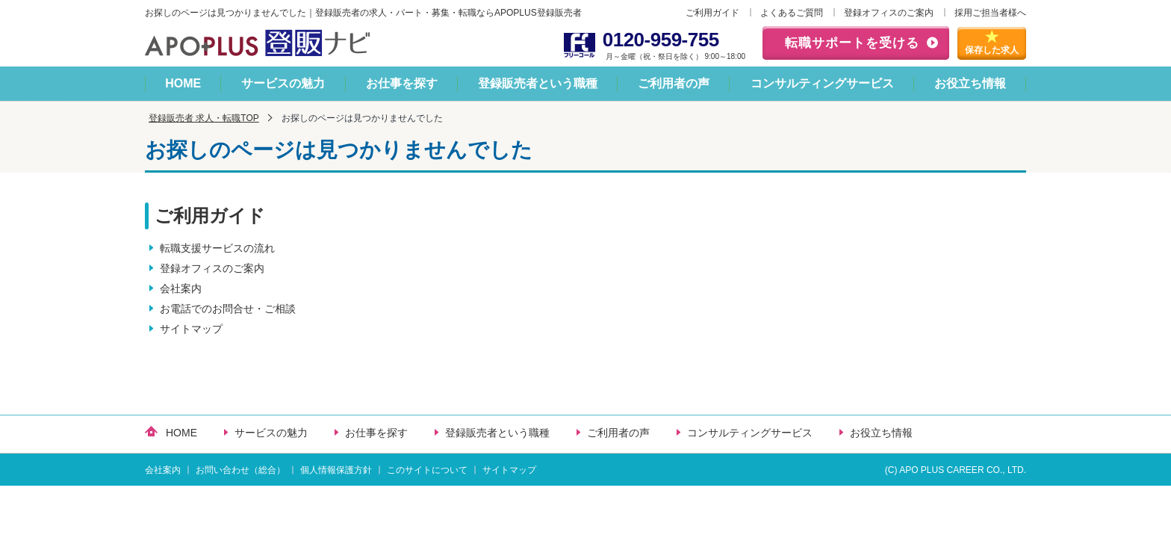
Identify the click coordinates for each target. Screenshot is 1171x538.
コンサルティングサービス (822, 83)
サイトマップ (191, 329)
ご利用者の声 (673, 83)
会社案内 (181, 288)
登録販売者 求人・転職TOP (204, 118)
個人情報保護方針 (336, 470)
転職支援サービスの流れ (217, 248)
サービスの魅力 (283, 83)
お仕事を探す (402, 83)
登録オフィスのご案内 (889, 12)
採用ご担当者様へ (990, 12)
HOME (183, 83)
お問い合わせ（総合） (240, 470)
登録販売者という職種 (537, 83)
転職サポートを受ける (852, 43)
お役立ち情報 (970, 83)
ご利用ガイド (712, 12)
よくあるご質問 (791, 12)
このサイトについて (427, 470)
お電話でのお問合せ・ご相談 (228, 309)
